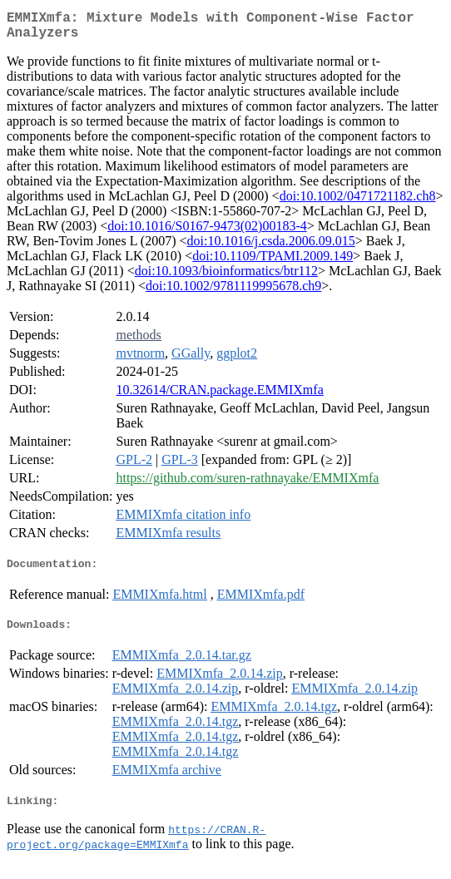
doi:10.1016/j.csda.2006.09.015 (270, 247)
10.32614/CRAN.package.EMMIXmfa (219, 396)
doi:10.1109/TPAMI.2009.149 (272, 262)
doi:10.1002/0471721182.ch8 (358, 202)
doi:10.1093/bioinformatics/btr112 (226, 277)
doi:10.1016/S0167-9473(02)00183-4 (207, 232)
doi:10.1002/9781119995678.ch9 (233, 292)
